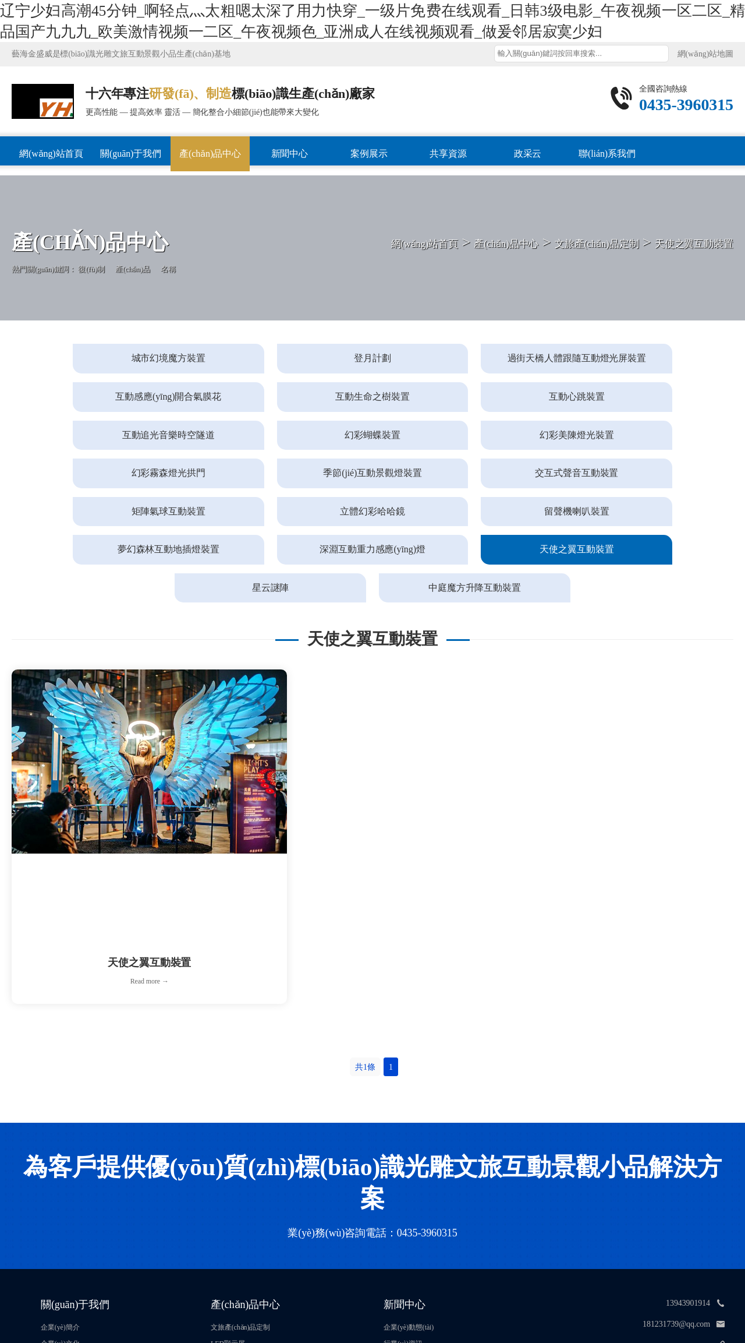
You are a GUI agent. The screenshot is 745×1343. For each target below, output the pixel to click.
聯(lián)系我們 (607, 153)
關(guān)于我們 (130, 153)
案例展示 (369, 153)
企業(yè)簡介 (60, 1198)
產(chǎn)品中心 (210, 153)
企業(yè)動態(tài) (409, 1198)
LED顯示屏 (228, 1215)
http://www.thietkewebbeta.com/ (657, 1216)
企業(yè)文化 (60, 1215)
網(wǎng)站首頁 (51, 153)
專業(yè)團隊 (60, 1247)
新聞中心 (289, 153)
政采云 (528, 153)
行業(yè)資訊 (403, 1215)
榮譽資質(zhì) (61, 1230)
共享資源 (448, 153)
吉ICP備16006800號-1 (420, 1306)
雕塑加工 (225, 1230)
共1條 (365, 938)
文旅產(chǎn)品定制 (240, 1198)
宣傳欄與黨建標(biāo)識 (246, 1247)
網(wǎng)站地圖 (705, 54)
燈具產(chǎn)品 (233, 1263)
